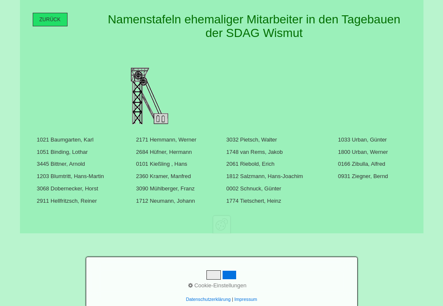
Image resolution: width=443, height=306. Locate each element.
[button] (50, 19)
